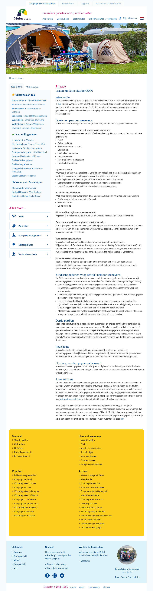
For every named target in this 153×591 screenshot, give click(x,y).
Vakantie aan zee (23, 94)
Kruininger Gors (26, 196)
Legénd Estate (24, 175)
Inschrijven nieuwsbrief (57, 568)
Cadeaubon (19, 444)
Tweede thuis (68, 3)
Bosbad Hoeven (26, 192)
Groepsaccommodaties (91, 464)
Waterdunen (28, 124)
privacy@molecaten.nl (70, 399)
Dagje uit (85, 3)
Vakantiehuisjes (88, 440)
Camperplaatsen (88, 460)
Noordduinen (29, 100)
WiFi (17, 216)
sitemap (106, 587)
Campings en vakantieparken (42, 3)
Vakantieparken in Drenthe (26, 491)
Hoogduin (26, 128)
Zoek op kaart (32, 87)
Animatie (19, 226)
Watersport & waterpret (27, 182)
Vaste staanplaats (24, 254)
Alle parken (48, 19)
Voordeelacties (21, 440)
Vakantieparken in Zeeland (26, 495)
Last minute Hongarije (91, 527)
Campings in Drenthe (24, 511)
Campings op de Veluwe (25, 499)
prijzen (82, 587)
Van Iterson (29, 116)
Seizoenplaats (22, 245)
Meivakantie (86, 479)
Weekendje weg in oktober (93, 511)
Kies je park (16, 86)
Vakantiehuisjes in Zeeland (26, 507)
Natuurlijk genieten (24, 134)
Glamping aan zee (89, 503)
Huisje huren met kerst (91, 519)
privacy (73, 587)
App (15, 568)
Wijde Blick (28, 120)
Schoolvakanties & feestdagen (103, 19)
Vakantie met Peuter (90, 495)
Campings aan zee (22, 487)
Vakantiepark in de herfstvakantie (96, 515)
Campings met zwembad (92, 499)
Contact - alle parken (56, 564)
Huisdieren (19, 448)
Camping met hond (23, 479)
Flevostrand (24, 188)
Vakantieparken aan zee (25, 483)
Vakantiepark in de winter (92, 523)
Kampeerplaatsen (89, 456)
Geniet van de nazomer (91, 507)
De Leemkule (22, 160)
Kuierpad (27, 148)
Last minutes (79, 19)
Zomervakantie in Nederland (94, 491)
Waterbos (28, 104)
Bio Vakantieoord (22, 456)
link (122, 418)
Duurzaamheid (20, 556)
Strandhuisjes (87, 452)
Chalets (84, 444)
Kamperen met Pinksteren (92, 487)
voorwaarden (94, 587)
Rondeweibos (26, 110)
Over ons (17, 552)
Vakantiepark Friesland (24, 515)
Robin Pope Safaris (23, 452)
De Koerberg (22, 164)
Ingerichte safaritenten (91, 448)
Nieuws (16, 560)
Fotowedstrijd (19, 564)
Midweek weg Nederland (25, 475)
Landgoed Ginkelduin (27, 170)
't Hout (23, 140)
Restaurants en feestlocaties (108, 3)
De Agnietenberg (29, 152)
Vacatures (85, 561)
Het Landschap (29, 144)
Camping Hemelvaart (90, 483)
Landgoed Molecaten (26, 156)
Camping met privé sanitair (26, 503)
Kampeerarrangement (26, 235)
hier (59, 104)
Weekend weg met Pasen (92, 475)
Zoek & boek (63, 19)
